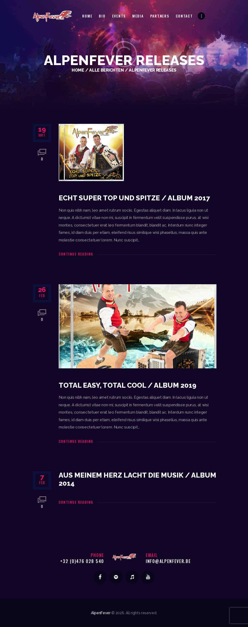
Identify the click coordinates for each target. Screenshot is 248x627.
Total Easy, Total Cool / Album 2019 (127, 385)
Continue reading (76, 254)
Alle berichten (106, 70)
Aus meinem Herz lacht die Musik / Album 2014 (137, 479)
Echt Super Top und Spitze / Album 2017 (134, 198)
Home (78, 70)
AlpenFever (101, 613)
